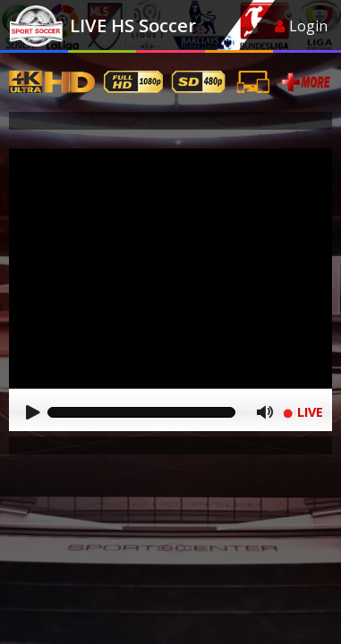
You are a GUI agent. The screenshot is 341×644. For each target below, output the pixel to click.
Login (301, 26)
